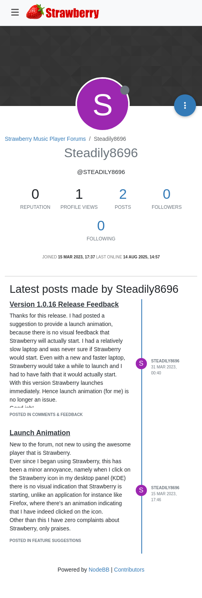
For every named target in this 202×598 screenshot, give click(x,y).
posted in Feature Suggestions (45, 540)
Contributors (129, 569)
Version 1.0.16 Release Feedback (64, 304)
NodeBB (99, 569)
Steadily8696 (165, 361)
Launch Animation (40, 433)
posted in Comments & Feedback (46, 414)
